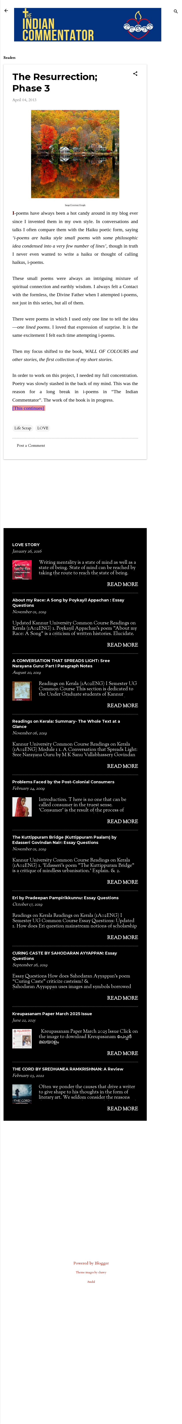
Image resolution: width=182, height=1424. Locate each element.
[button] (135, 74)
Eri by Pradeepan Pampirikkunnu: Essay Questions (65, 897)
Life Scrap (22, 428)
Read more (122, 584)
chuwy (102, 1272)
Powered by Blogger (91, 1263)
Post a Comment (31, 445)
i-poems (91, 391)
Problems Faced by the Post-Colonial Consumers (63, 782)
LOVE (42, 428)
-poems (20, 213)
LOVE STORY (25, 544)
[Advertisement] (164, 117)
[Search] (175, 12)
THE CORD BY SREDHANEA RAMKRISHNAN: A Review (67, 1069)
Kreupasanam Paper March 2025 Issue (52, 1013)
